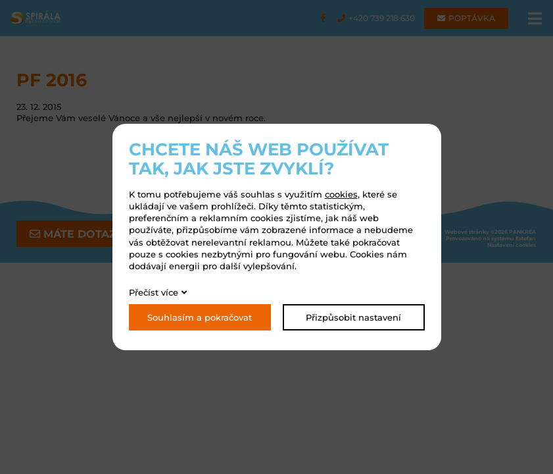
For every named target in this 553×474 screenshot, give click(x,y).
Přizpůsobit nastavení (353, 317)
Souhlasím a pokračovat (199, 317)
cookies (341, 194)
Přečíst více (153, 292)
